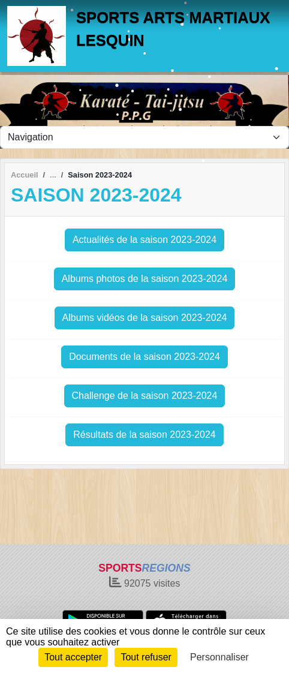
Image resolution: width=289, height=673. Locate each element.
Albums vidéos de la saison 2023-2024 (144, 318)
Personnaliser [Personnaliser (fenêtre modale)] (219, 657)
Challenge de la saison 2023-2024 (145, 395)
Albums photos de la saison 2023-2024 (145, 279)
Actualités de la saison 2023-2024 (144, 240)
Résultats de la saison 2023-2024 (144, 434)
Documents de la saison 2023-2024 (144, 356)
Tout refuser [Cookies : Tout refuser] (146, 657)
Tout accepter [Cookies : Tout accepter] (73, 657)
